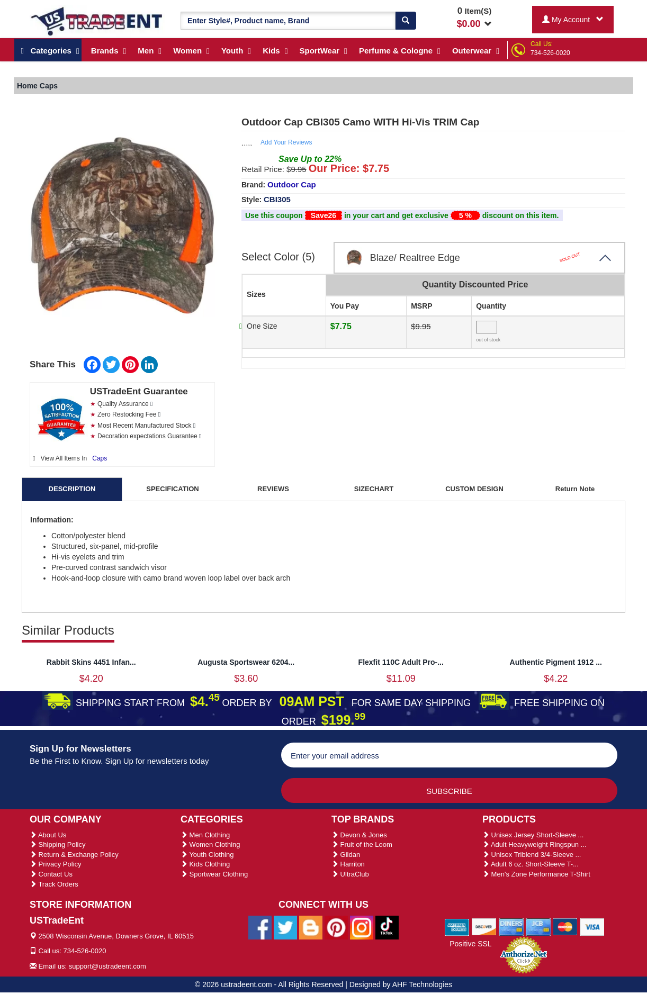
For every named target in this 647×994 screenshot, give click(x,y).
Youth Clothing (207, 855)
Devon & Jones (359, 835)
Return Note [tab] (575, 489)
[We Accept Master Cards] (565, 926)
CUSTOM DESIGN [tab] (474, 489)
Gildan (345, 855)
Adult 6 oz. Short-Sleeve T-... (530, 864)
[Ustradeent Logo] (97, 21)
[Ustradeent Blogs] (310, 927)
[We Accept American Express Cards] (457, 926)
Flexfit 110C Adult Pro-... (401, 662)
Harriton (348, 864)
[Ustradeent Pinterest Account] (336, 927)
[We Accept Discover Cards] (484, 926)
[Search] (405, 21)
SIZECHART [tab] (373, 489)
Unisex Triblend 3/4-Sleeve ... (531, 855)
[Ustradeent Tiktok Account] (387, 927)
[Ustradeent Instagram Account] (361, 927)
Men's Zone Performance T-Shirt (536, 874)
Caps (99, 458)
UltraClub (350, 874)
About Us (48, 835)
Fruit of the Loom (361, 844)
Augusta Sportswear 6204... (245, 662)
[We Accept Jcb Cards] (538, 926)
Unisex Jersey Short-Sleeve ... (532, 835)
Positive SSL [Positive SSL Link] (470, 943)
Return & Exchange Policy (74, 855)
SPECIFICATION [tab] (172, 489)
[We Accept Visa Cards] (592, 926)
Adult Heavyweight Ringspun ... (534, 844)
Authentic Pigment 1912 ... (556, 662)
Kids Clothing (205, 864)
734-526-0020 (550, 53)
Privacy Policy (56, 864)
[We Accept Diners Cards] (511, 926)
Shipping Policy (58, 844)
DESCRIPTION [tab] (72, 489)
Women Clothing (210, 844)
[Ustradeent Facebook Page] (260, 927)
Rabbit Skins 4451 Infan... (91, 662)
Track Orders (54, 884)
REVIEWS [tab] (273, 489)
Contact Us (51, 874)
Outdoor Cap (291, 184)
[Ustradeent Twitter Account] (285, 927)
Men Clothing (205, 835)
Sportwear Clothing (214, 874)
